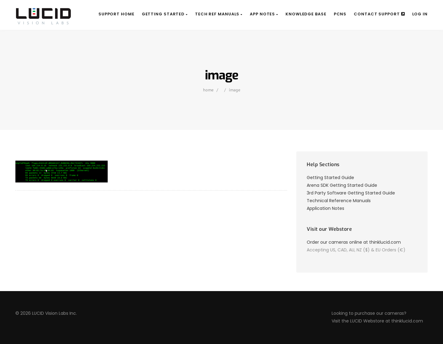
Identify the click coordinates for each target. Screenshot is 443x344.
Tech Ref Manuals (218, 14)
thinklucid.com (407, 321)
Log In (420, 14)
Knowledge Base (305, 14)
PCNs (340, 14)
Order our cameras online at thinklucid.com (354, 242)
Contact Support (379, 14)
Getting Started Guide (330, 177)
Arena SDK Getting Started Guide (342, 185)
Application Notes (325, 208)
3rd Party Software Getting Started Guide (351, 193)
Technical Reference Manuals (339, 201)
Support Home (116, 14)
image (234, 90)
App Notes (264, 14)
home (208, 90)
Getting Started (165, 14)
